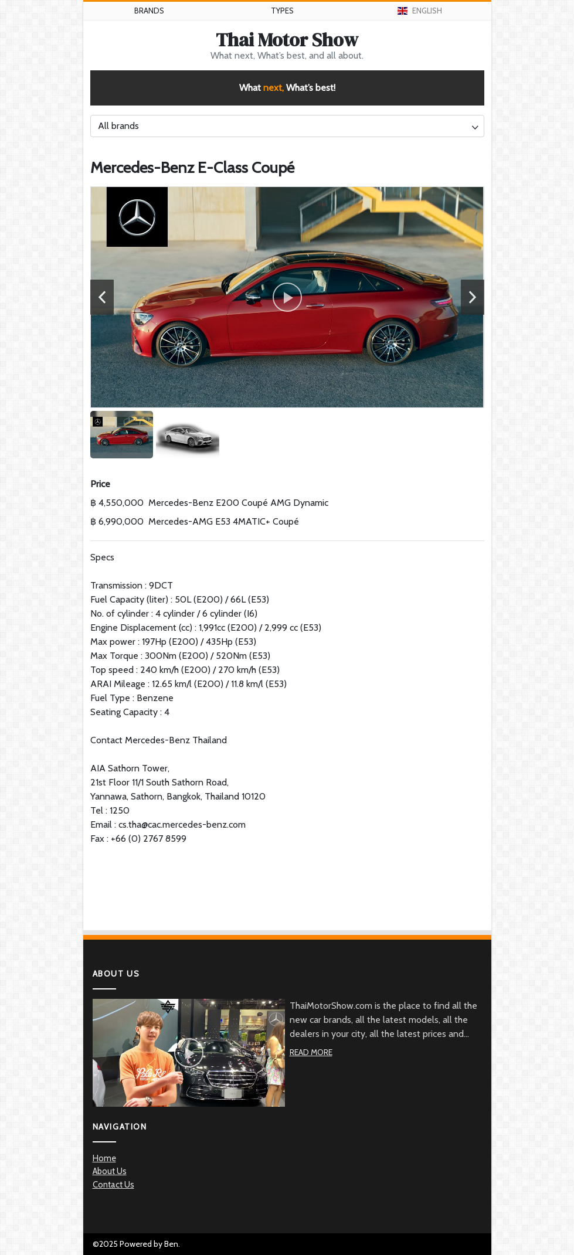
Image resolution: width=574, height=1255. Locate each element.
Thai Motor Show (287, 40)
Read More (311, 1052)
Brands (149, 10)
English (420, 10)
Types (282, 10)
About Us (110, 1171)
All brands (118, 125)
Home (104, 1158)
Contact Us (113, 1184)
